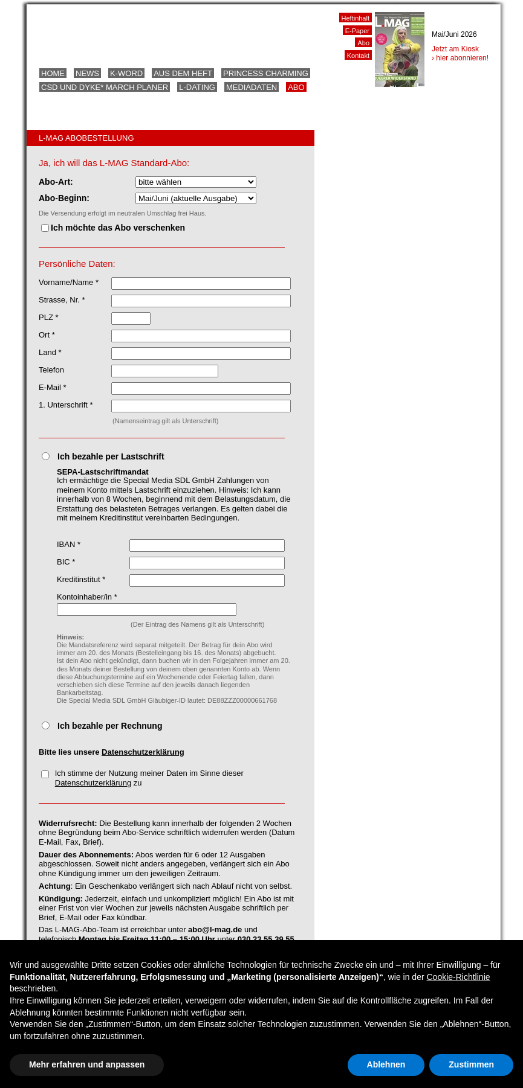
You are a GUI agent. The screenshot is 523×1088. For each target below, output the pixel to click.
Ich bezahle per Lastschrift (110, 456)
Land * (50, 352)
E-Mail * (53, 387)
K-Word (126, 73)
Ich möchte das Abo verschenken (113, 227)
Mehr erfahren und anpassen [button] (87, 1064)
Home (53, 73)
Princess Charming (265, 73)
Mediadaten (251, 87)
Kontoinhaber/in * (87, 596)
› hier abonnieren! (460, 58)
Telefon (51, 369)
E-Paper (357, 30)
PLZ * (49, 317)
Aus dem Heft (183, 73)
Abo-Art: (56, 182)
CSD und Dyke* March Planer (104, 87)
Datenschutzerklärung (143, 752)
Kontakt (358, 55)
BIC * (66, 561)
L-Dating (197, 87)
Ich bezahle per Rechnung (109, 726)
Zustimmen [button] (471, 1064)
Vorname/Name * (69, 282)
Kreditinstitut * (81, 579)
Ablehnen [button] (386, 1064)
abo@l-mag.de (215, 929)
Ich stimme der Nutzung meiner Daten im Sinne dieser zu (142, 778)
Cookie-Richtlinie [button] (458, 977)
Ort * (47, 334)
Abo (296, 87)
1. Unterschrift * (66, 404)
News (87, 73)
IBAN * (68, 544)
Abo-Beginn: (64, 198)
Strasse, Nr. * (62, 299)
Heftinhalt (355, 18)
